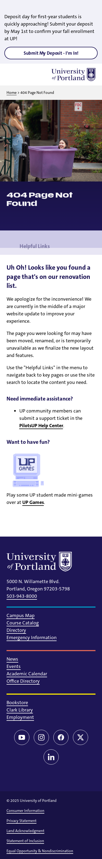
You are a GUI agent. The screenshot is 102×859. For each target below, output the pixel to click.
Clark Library (20, 710)
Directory (16, 630)
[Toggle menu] (13, 74)
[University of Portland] (73, 74)
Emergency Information (32, 637)
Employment (20, 717)
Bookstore (17, 702)
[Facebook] (61, 737)
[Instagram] (41, 737)
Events (14, 666)
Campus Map (21, 615)
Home (12, 92)
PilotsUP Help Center (41, 425)
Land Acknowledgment (25, 830)
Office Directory (23, 681)
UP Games (33, 502)
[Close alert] (92, 8)
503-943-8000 (22, 596)
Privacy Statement (21, 820)
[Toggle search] (27, 74)
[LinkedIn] (51, 757)
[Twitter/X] (80, 737)
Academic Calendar (27, 673)
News (12, 659)
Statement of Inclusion (25, 840)
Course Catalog (23, 623)
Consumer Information (25, 810)
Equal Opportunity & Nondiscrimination (40, 850)
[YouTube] (21, 737)
